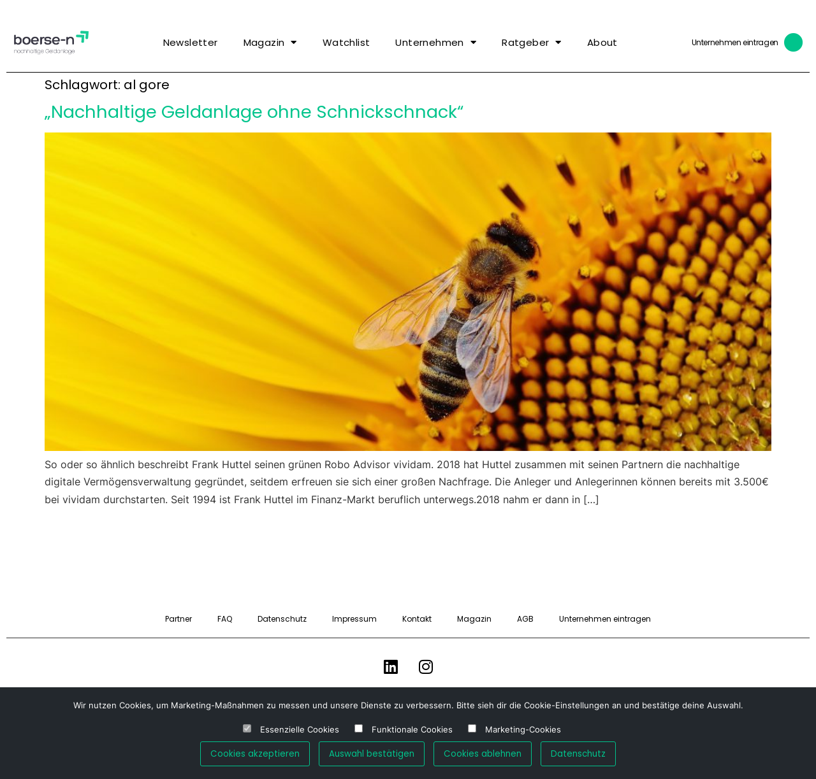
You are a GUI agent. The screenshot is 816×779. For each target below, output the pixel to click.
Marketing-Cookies (523, 729)
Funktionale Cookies (412, 729)
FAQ (224, 618)
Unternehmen (435, 42)
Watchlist (346, 42)
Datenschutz (282, 618)
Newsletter (190, 42)
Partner (178, 618)
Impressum (354, 618)
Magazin (270, 42)
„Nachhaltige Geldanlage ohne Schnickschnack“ (254, 111)
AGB (525, 618)
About (602, 42)
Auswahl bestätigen (371, 754)
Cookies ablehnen (482, 754)
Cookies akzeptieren (255, 754)
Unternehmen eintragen (735, 42)
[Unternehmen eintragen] (793, 42)
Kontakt (417, 618)
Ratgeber (532, 42)
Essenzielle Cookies (299, 729)
